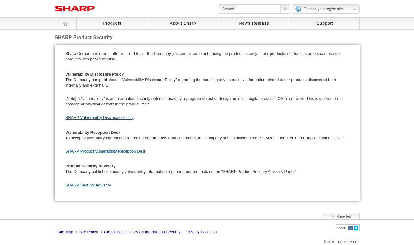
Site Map (65, 232)
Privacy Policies (201, 232)
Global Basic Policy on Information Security (142, 232)
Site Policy (88, 232)
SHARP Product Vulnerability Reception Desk (106, 151)
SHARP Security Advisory (88, 185)
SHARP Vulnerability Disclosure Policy (100, 117)
